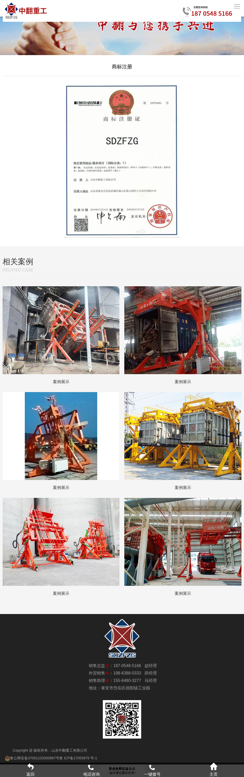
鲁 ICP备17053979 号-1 (78, 758)
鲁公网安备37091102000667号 (32, 758)
